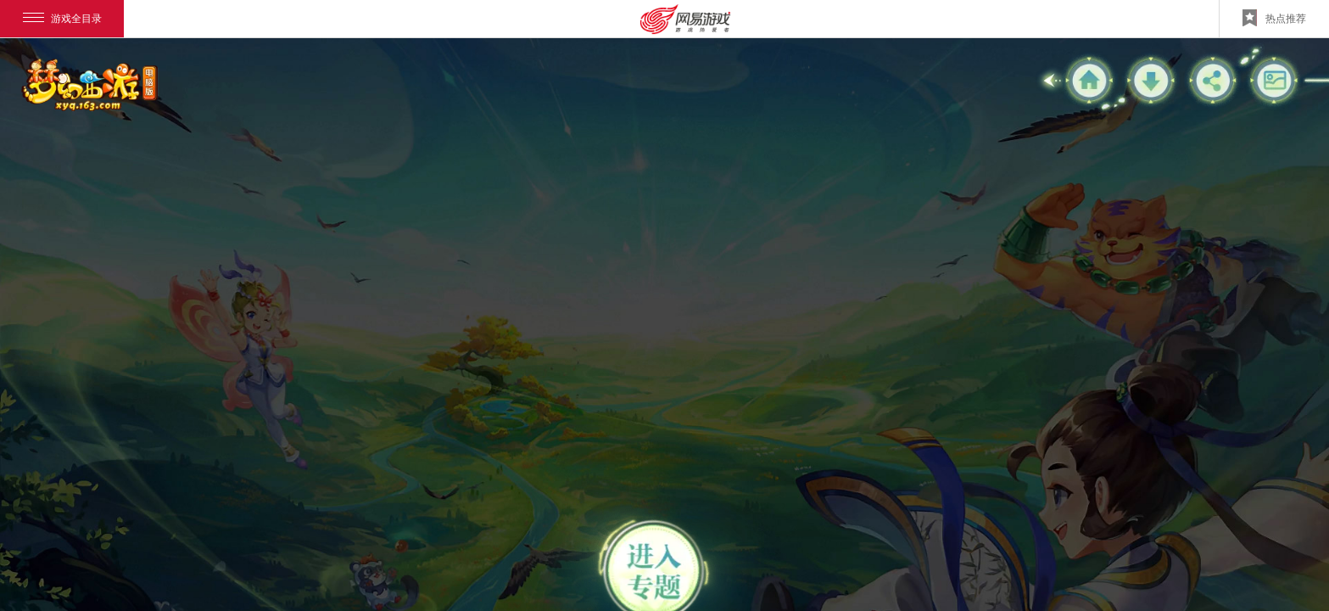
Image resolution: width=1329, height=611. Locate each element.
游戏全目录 (62, 19)
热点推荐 (1274, 17)
